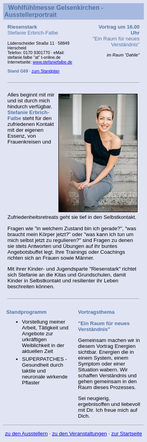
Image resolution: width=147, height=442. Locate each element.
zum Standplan (46, 71)
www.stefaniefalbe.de (53, 62)
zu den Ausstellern (26, 434)
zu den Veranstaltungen (79, 434)
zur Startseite (126, 434)
